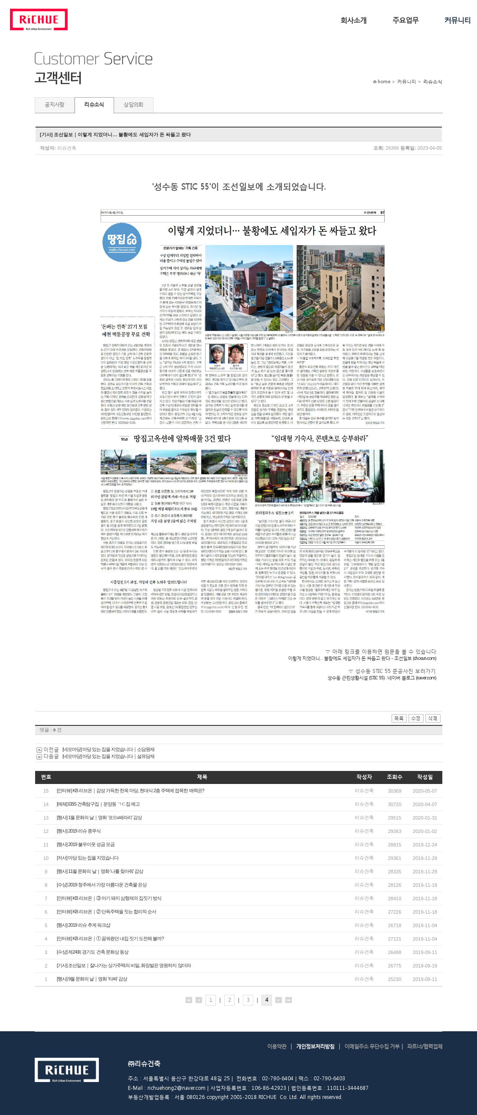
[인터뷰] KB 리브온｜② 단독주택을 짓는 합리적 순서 (106, 911)
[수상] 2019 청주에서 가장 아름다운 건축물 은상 (102, 884)
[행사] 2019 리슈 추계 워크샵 (83, 925)
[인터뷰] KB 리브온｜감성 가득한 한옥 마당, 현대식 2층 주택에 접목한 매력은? (130, 790)
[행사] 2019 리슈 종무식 (79, 830)
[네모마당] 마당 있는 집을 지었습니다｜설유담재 (108, 756)
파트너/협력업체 (424, 1046)
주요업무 (405, 19)
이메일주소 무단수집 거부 (371, 1046)
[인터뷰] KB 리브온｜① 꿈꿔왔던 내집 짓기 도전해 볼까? (110, 938)
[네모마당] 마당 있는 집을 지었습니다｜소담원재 (108, 749)
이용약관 (276, 1046)
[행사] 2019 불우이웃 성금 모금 (85, 844)
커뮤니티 (457, 19)
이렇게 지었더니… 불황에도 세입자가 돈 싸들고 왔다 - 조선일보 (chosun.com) (362, 658)
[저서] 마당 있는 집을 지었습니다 (87, 857)
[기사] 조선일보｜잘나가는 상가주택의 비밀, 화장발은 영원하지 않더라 (124, 965)
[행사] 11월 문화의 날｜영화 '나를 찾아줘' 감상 (100, 871)
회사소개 (353, 19)
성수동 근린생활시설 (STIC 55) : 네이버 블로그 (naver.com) (381, 678)
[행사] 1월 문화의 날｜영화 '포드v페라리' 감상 (99, 817)
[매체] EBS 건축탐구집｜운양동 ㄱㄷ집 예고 (98, 804)
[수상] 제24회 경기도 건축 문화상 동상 (92, 951)
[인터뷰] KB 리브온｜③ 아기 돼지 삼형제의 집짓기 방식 (109, 898)
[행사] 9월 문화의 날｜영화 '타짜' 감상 (92, 978)
